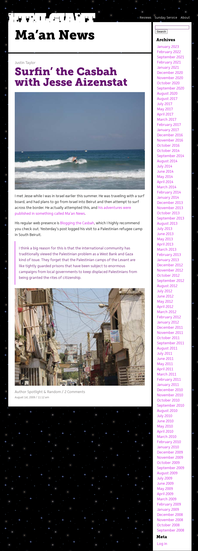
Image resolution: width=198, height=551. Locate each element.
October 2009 (168, 462)
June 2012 (165, 296)
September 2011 (170, 343)
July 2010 (164, 415)
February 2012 (169, 317)
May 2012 (165, 301)
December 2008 (170, 514)
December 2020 (170, 72)
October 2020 (168, 83)
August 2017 (167, 98)
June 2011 (165, 358)
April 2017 (165, 114)
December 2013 (170, 202)
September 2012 (170, 280)
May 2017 (165, 109)
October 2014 (168, 150)
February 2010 (169, 441)
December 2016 (170, 135)
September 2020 (170, 88)
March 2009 (166, 499)
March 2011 (166, 374)
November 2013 (170, 207)
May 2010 (165, 426)
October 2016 (168, 145)
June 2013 (165, 233)
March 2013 (166, 249)
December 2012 (170, 265)
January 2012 (168, 322)
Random (54, 391)
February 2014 (169, 192)
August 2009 (167, 473)
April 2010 (165, 431)
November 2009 (170, 457)
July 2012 (164, 291)
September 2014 (170, 155)
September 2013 (170, 218)
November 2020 (170, 77)
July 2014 (164, 166)
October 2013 (168, 213)
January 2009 (168, 509)
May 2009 (165, 488)
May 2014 (165, 176)
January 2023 (168, 46)
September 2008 (170, 530)
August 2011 (167, 348)
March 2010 (166, 436)
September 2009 (170, 467)
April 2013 (165, 244)
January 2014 (168, 197)
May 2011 (165, 363)
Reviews (145, 17)
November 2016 (170, 140)
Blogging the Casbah (77, 223)
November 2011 (170, 332)
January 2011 (168, 384)
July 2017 (164, 103)
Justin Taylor (25, 62)
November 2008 (170, 519)
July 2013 (164, 228)
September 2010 (170, 405)
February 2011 (169, 379)
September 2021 (170, 57)
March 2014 (166, 187)
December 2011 (170, 327)
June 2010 (165, 421)
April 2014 (165, 181)
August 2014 (167, 161)
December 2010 (170, 389)
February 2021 (169, 62)
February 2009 (169, 504)
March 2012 (166, 311)
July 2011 (164, 353)
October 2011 (168, 337)
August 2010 (167, 410)
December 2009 (170, 452)
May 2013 (165, 239)
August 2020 (167, 93)
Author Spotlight (29, 391)
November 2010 (170, 395)
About (185, 17)
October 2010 (168, 400)
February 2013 (169, 254)
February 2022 (169, 51)
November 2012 (170, 270)
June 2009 (165, 483)
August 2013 (167, 223)
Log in (162, 543)
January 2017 (168, 129)
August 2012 (167, 285)
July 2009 (164, 478)
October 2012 (168, 275)
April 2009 (165, 493)
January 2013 (168, 259)
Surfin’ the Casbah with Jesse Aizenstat (71, 77)
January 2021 (168, 67)
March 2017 (166, 119)
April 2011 (165, 369)
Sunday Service (166, 17)
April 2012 (165, 306)
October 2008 (168, 525)
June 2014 (165, 171)
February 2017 (169, 124)
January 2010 (168, 447)
